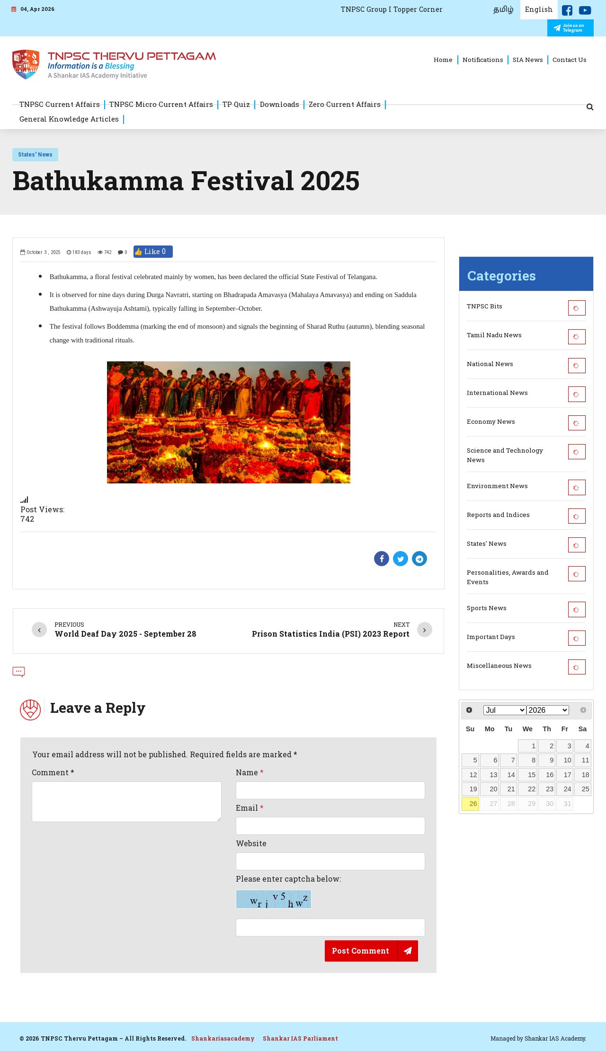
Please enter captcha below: (288, 891)
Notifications (483, 59)
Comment (53, 772)
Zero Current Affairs (345, 104)
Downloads (279, 104)
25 (585, 789)
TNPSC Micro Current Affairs (161, 104)
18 (585, 775)
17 (567, 775)
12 (473, 775)
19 (473, 789)
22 (531, 789)
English (539, 9)
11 (585, 760)
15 (531, 775)
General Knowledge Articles (69, 118)
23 (549, 789)
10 (567, 760)
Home (443, 59)
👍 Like (153, 251)
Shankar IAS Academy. (556, 1038)
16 (549, 775)
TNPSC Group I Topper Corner (392, 9)
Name (250, 772)
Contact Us (570, 59)
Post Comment (360, 950)
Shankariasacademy (223, 1038)
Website (251, 843)
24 (567, 789)
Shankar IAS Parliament (300, 1038)
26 (473, 803)
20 (493, 789)
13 (493, 775)
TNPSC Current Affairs (59, 104)
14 (511, 775)
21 (511, 789)
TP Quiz (236, 104)
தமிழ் (503, 9)
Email (250, 808)
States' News (35, 154)
